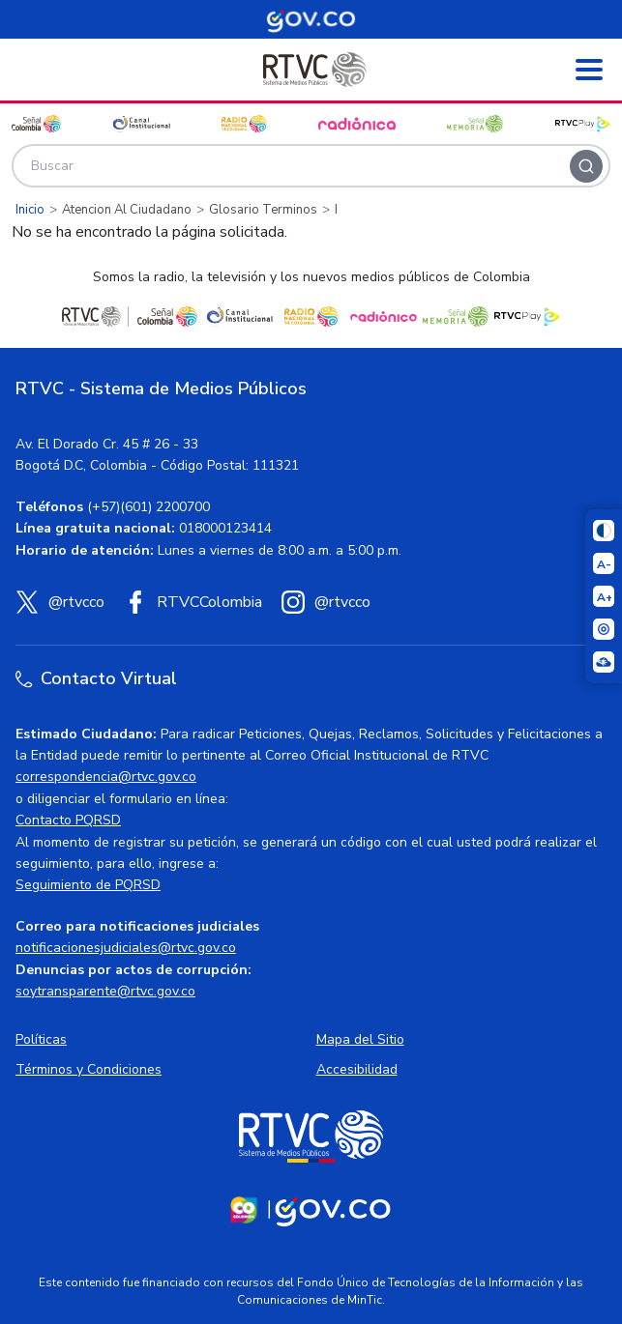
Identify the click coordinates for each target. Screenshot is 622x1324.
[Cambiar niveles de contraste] (603, 530)
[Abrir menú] (589, 69)
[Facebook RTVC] (193, 602)
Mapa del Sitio (360, 1039)
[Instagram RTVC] (325, 602)
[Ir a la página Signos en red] (603, 662)
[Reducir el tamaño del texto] (603, 563)
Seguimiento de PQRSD (88, 885)
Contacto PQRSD (68, 820)
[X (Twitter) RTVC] (59, 602)
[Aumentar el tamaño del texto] (603, 596)
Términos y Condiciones (88, 1069)
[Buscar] (586, 166)
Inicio (29, 209)
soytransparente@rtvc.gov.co (105, 991)
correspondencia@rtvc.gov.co (105, 776)
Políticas (41, 1039)
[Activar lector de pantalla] (603, 629)
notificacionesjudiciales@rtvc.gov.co (125, 947)
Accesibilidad (357, 1069)
